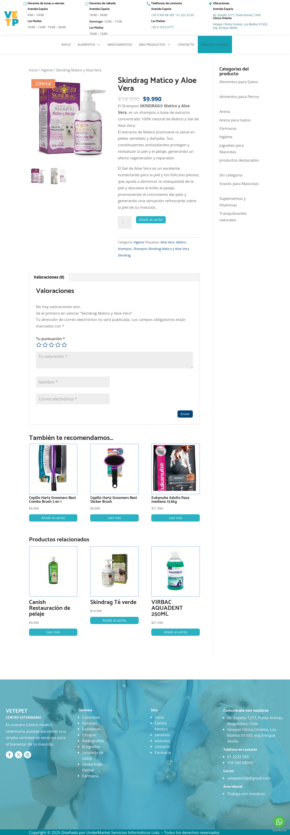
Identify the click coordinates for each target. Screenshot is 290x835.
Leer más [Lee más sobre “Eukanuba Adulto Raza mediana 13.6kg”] (175, 518)
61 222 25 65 (185, 15)
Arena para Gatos (235, 120)
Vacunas (89, 723)
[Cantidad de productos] (124, 222)
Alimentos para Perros (239, 96)
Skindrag (124, 255)
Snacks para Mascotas (239, 183)
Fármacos (228, 128)
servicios (162, 734)
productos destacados (239, 160)
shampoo (124, 249)
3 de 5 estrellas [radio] (51, 345)
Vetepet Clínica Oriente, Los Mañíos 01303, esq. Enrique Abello (240, 26)
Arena (224, 111)
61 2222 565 (238, 756)
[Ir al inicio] (11, 18)
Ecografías (91, 746)
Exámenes (91, 729)
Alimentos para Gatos (238, 81)
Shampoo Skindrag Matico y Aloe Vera (161, 249)
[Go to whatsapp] (279, 821)
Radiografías (93, 740)
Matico (181, 242)
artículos (162, 740)
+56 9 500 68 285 (162, 15)
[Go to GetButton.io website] (279, 830)
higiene (47, 70)
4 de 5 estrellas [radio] (58, 345)
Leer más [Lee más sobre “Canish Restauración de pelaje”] (53, 632)
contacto (162, 746)
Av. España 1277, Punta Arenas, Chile (237, 15)
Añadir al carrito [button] (53, 518)
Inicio (33, 70)
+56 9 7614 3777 (162, 27)
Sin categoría (230, 175)
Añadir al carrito (151, 219)
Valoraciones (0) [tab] (49, 277)
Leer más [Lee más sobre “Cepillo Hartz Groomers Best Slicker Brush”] (114, 518)
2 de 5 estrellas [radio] (45, 345)
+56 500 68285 (240, 762)
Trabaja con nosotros (246, 793)
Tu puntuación (50, 338)
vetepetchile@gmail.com (249, 778)
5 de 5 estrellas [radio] (64, 345)
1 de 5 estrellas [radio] (38, 345)
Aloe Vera (168, 242)
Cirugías (89, 734)
